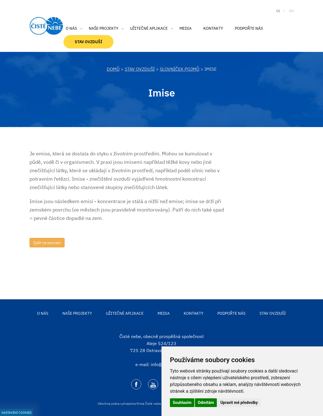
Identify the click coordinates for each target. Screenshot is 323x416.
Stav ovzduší (140, 69)
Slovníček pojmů (179, 69)
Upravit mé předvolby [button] (239, 402)
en (291, 11)
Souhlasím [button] (182, 402)
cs (278, 11)
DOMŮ (113, 69)
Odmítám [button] (206, 402)
